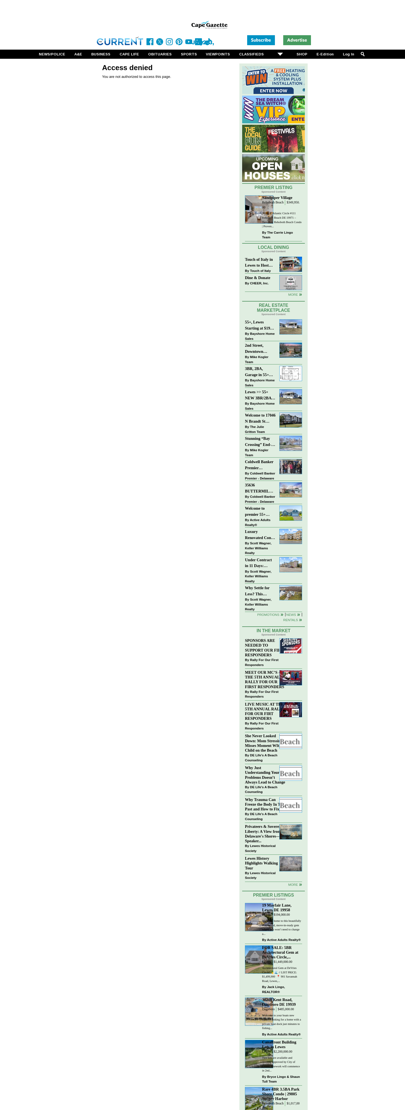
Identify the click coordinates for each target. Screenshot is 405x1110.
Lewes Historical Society (260, 848)
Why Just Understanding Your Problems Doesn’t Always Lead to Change (265, 774)
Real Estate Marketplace (273, 308)
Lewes (266, 915)
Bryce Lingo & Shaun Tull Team (281, 1079)
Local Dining (273, 247)
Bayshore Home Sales (260, 336)
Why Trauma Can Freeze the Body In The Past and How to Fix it (264, 804)
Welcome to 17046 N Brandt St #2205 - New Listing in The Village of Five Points (260, 418)
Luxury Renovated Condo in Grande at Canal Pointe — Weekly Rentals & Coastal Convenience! (260, 535)
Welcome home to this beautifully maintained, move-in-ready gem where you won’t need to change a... (281, 927)
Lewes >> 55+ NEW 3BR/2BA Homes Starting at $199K (258, 395)
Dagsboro (268, 1009)
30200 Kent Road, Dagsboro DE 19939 (279, 1002)
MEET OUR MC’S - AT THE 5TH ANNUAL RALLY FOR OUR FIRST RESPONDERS (265, 679)
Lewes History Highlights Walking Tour (261, 863)
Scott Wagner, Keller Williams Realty (258, 548)
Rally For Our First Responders (262, 662)
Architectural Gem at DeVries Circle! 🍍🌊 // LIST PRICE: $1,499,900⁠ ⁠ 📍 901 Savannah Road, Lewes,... (279, 974)
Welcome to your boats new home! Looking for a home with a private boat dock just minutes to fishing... (281, 1022)
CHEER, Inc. (259, 283)
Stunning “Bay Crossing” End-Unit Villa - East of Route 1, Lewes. (258, 442)
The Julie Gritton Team (255, 429)
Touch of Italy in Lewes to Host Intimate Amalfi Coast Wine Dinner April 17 (259, 263)
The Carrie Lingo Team (277, 235)
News (291, 614)
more (293, 884)
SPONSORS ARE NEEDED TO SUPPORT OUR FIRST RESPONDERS (265, 647)
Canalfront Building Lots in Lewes (279, 1044)
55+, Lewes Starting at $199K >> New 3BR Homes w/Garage (260, 325)
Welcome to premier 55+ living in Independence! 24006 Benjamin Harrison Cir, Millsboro (258, 511)
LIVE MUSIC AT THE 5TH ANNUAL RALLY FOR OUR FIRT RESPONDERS (265, 711)
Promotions (268, 614)
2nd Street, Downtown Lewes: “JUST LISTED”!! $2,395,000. (257, 348)
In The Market (273, 630)
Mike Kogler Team (256, 359)
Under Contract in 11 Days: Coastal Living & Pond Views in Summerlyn (259, 563)
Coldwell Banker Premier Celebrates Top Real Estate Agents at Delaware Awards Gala (260, 465)
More (293, 294)
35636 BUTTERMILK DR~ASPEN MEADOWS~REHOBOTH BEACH (260, 488)
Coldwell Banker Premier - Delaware (260, 475)
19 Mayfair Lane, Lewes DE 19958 (277, 907)
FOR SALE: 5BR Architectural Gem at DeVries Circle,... (280, 952)
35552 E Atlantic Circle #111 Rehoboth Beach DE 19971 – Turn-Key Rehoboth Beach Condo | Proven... (282, 220)
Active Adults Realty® (257, 522)
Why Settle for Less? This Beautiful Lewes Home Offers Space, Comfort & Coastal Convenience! (260, 591)
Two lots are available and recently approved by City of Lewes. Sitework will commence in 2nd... (281, 1064)
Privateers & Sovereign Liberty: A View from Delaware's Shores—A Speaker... (264, 833)
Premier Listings (273, 895)
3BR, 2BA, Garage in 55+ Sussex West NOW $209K (257, 372)
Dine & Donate (257, 277)
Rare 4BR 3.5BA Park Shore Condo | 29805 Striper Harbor (281, 1094)
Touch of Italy (260, 270)
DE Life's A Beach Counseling (261, 757)
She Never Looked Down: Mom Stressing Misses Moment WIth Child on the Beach (264, 743)
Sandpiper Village (277, 197)
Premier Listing (274, 187)
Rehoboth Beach (273, 202)
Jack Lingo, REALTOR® (273, 989)
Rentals (290, 620)
